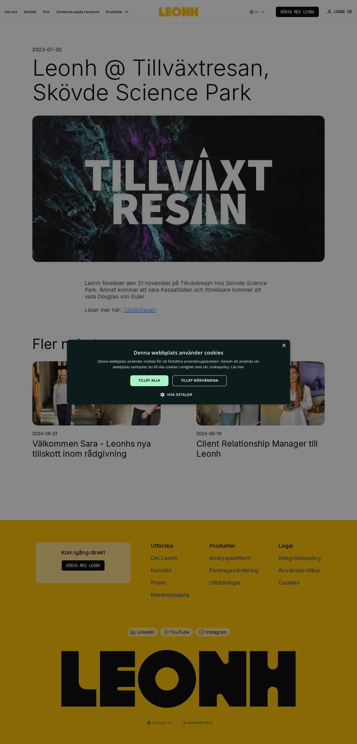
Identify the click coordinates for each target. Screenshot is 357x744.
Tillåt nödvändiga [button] (199, 380)
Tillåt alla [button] (149, 380)
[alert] (178, 372)
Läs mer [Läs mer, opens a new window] (237, 367)
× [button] (284, 346)
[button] (178, 394)
